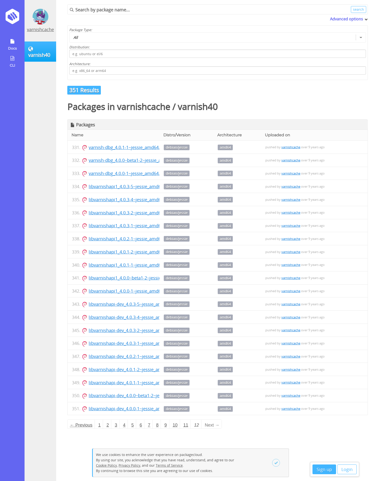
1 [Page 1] (99, 425)
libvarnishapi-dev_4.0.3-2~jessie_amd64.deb (134, 330)
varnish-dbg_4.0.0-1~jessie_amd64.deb (128, 173)
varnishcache (40, 29)
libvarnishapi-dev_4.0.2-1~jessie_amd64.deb (134, 356)
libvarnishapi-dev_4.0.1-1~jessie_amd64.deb (134, 382)
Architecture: (79, 63)
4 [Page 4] (124, 425)
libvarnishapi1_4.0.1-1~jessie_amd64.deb (130, 265)
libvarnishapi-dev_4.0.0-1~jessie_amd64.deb (134, 408)
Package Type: (80, 29)
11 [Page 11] (185, 425)
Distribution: (79, 47)
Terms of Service (169, 465)
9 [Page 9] (166, 425)
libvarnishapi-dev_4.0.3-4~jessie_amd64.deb (134, 317)
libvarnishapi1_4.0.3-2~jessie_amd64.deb (130, 213)
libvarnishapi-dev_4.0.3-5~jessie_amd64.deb (134, 304)
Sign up (324, 469)
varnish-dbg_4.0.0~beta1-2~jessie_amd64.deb (135, 160)
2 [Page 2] (107, 425)
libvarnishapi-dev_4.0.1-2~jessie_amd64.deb (134, 369)
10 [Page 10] (175, 425)
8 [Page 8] (157, 425)
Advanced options (346, 19)
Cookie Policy (106, 465)
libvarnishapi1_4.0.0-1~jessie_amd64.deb (130, 291)
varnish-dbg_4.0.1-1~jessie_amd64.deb (128, 147)
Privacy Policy (129, 465)
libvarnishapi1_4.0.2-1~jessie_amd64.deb (130, 239)
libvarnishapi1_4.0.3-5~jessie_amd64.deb (130, 186)
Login (347, 469)
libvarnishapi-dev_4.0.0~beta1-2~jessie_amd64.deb (140, 395)
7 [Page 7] (149, 425)
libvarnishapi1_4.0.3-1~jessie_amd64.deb (130, 225)
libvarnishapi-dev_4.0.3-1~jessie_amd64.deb (134, 343)
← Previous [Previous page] (81, 425)
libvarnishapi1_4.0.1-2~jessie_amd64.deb (130, 252)
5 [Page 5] (132, 425)
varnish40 (198, 107)
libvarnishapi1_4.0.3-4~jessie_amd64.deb (130, 199)
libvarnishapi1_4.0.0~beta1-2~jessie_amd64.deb (137, 278)
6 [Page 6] (140, 425)
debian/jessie (177, 147)
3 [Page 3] (116, 425)
